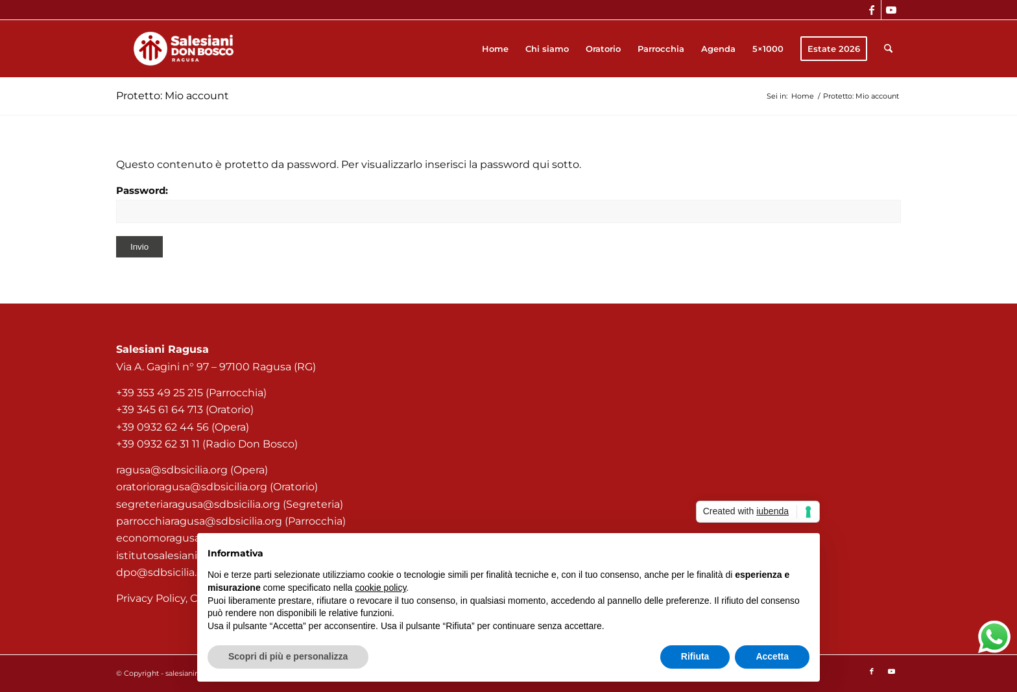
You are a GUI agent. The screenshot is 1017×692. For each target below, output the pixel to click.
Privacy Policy (150, 598)
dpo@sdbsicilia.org (165, 572)
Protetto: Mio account (172, 95)
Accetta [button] (772, 656)
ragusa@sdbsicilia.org (172, 470)
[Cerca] (888, 48)
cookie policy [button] (380, 587)
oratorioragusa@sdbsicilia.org (191, 487)
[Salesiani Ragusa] (183, 48)
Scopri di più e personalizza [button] (288, 656)
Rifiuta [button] (695, 656)
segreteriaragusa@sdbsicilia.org (198, 504)
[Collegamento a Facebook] (871, 9)
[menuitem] (495, 48)
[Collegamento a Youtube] (891, 9)
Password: (508, 203)
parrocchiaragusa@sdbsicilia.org (199, 521)
